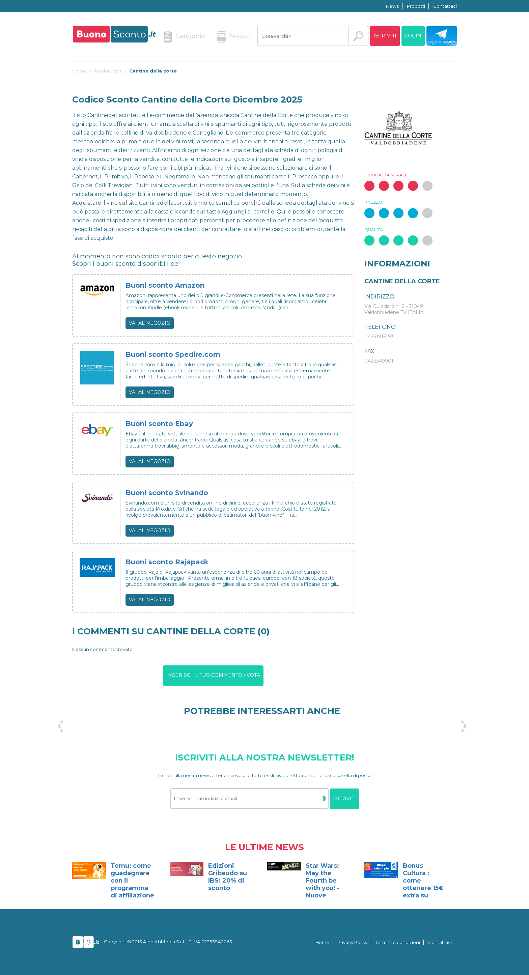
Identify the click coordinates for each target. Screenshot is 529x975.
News (392, 6)
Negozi (234, 36)
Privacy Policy (352, 942)
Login (413, 36)
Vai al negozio (149, 323)
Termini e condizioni (397, 942)
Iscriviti (384, 36)
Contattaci (445, 6)
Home (322, 942)
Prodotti (416, 6)
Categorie (184, 36)
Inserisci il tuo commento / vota (213, 675)
